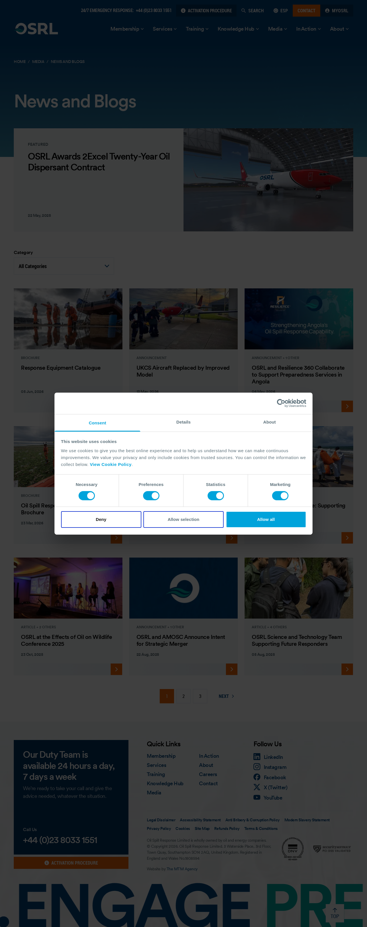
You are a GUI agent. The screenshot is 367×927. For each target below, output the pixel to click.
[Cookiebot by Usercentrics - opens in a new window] (281, 403)
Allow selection (184, 519)
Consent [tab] (97, 422)
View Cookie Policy (110, 464)
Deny (101, 519)
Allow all (266, 519)
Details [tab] (183, 421)
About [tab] (269, 421)
